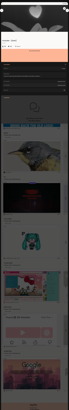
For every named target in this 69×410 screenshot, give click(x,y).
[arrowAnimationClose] (1, 10)
